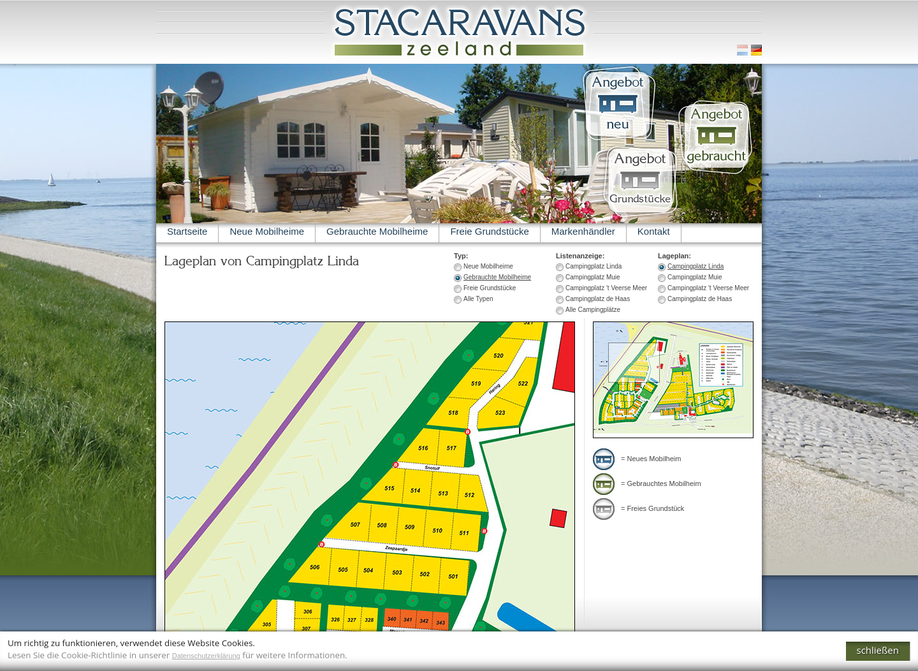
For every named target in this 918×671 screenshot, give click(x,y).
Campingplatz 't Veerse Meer (708, 287)
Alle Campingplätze (592, 309)
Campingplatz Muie (694, 277)
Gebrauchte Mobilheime (377, 231)
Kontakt (654, 231)
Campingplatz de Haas (699, 298)
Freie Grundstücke (489, 231)
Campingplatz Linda (695, 266)
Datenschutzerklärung (206, 656)
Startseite (187, 231)
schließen (878, 650)
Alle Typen (478, 298)
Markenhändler (583, 231)
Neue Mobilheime (266, 231)
